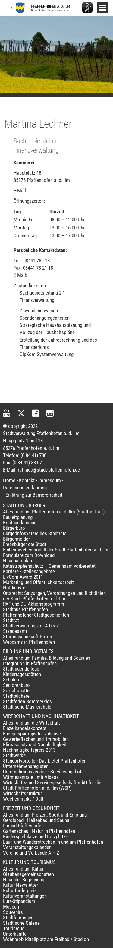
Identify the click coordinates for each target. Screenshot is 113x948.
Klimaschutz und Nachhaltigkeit (35, 744)
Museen (11, 906)
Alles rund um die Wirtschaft (31, 722)
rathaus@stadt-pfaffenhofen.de (49, 470)
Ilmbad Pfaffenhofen (23, 825)
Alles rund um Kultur (23, 868)
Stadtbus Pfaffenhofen (25, 609)
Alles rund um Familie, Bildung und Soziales (46, 658)
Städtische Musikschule (27, 706)
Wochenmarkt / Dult (23, 798)
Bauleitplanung (18, 517)
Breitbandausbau (19, 522)
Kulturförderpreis (20, 890)
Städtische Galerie (21, 923)
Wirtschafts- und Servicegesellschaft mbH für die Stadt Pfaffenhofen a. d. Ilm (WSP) (52, 785)
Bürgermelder (16, 539)
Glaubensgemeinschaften (28, 874)
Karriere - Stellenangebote (29, 571)
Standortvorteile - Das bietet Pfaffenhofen (44, 760)
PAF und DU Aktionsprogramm (33, 604)
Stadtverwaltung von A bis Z (31, 625)
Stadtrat (11, 620)
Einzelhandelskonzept (24, 728)
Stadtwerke (14, 755)
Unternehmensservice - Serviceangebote (43, 771)
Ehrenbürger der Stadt (24, 544)
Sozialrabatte (16, 690)
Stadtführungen (18, 917)
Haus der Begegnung (23, 879)
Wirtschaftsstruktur (22, 793)
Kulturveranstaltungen (25, 896)
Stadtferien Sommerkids (27, 701)
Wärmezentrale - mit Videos (31, 777)
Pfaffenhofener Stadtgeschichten (36, 615)
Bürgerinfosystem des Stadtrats (35, 533)
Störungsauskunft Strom (27, 636)
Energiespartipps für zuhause (32, 733)
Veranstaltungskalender (27, 847)
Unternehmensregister (25, 766)
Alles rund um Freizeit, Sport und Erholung (45, 814)
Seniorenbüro (16, 685)
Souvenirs (13, 912)
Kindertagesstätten (22, 674)
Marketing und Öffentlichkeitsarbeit (38, 582)
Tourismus (13, 928)
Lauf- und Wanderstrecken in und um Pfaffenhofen (53, 842)
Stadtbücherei (17, 696)
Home (9, 480)
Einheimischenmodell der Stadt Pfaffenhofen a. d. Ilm (56, 549)
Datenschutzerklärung (25, 488)
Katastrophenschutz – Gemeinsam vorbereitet (49, 566)
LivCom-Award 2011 (23, 577)
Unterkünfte (15, 934)
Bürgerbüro (14, 528)
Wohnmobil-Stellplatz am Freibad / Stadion (46, 939)
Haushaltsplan (17, 560)
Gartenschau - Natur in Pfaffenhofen (39, 831)
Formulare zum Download (29, 555)
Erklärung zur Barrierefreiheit (33, 495)
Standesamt (15, 631)
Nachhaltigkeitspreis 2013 (29, 750)
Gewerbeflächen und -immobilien (36, 739)
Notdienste (14, 587)
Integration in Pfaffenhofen (30, 663)
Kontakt (27, 480)
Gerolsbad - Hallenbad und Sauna (36, 820)
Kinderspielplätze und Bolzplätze (35, 836)
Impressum (49, 480)
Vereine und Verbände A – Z (31, 852)
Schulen (11, 679)
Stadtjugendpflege (21, 669)
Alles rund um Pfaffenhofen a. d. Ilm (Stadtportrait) (54, 511)
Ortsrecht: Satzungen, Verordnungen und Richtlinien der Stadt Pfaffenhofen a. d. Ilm (54, 595)
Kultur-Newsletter (20, 885)
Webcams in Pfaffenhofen (29, 642)
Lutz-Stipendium (19, 901)
